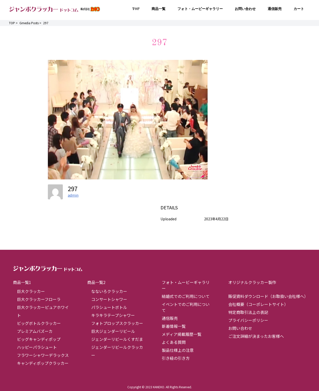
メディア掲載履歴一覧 (181, 334)
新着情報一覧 (174, 326)
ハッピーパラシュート (37, 347)
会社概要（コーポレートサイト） (258, 304)
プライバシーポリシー (248, 320)
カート (299, 9)
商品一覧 (158, 9)
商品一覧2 (96, 282)
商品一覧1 (22, 282)
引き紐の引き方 (176, 358)
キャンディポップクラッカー (43, 363)
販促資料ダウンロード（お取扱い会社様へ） (268, 296)
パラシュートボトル (109, 307)
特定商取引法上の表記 (248, 312)
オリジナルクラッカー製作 (252, 282)
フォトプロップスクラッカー (117, 323)
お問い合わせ (245, 9)
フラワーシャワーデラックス (43, 355)
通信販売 (275, 9)
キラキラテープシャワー (113, 315)
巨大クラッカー (31, 291)
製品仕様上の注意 (178, 350)
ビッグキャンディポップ (39, 339)
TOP (136, 9)
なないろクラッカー (109, 291)
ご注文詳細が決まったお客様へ (256, 336)
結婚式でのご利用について (186, 296)
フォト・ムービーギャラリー (200, 9)
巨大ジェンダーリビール (113, 331)
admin (73, 195)
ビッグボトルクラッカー (39, 323)
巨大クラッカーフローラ (39, 299)
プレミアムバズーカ (35, 331)
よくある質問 (174, 342)
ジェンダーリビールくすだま (117, 339)
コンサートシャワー (109, 299)
